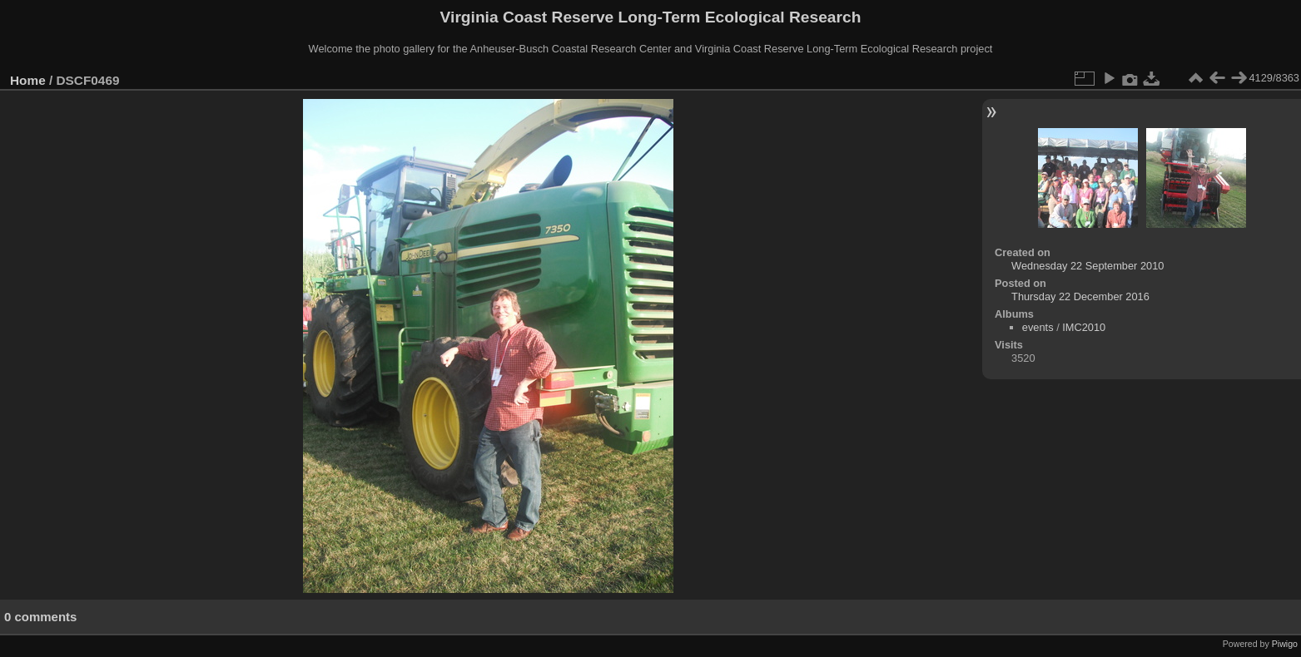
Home (28, 80)
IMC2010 (1083, 327)
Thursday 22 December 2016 (1080, 296)
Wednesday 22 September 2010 (1087, 265)
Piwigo (1285, 644)
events (1038, 327)
